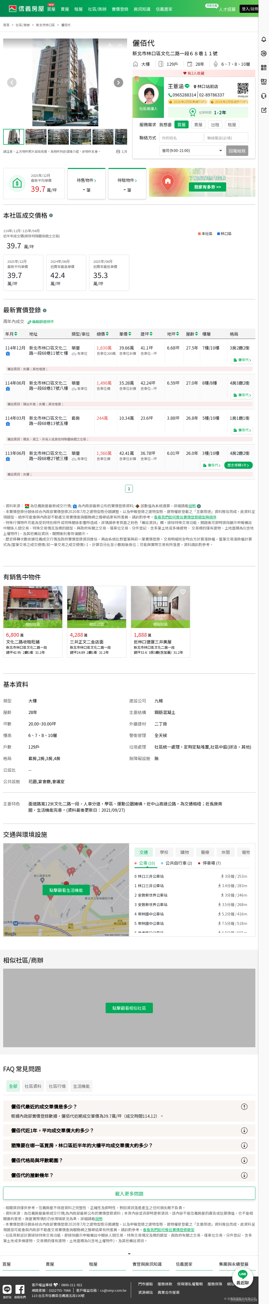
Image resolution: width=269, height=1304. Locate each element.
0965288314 (184, 94)
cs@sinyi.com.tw (113, 1290)
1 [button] (129, 488)
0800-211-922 (71, 1284)
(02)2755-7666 (60, 1290)
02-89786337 (211, 94)
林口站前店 (207, 86)
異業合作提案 (169, 1292)
